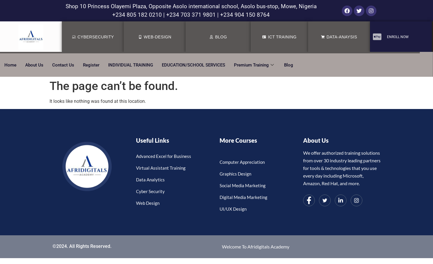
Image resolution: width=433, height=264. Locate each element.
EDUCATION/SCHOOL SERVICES (193, 65)
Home (10, 65)
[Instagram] (356, 200)
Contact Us (63, 65)
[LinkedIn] (341, 200)
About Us (34, 65)
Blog (288, 65)
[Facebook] (309, 200)
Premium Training (254, 65)
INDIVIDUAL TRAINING (130, 65)
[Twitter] (325, 200)
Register (91, 65)
